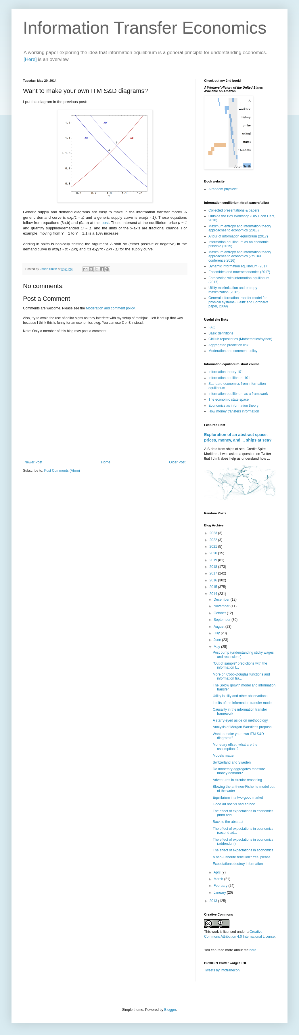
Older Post (177, 462)
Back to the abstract (228, 822)
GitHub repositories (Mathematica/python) (240, 339)
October (220, 613)
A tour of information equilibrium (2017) (238, 236)
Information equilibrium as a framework (238, 394)
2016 (214, 580)
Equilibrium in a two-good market (238, 798)
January (220, 893)
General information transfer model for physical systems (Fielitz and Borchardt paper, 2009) (238, 302)
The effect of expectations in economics (243, 850)
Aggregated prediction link (228, 345)
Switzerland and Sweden (232, 762)
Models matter (224, 756)
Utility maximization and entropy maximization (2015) (232, 290)
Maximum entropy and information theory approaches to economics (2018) (239, 228)
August (219, 627)
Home (105, 462)
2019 (214, 560)
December (222, 600)
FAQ (211, 327)
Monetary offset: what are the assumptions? (235, 747)
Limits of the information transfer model (242, 703)
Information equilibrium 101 (229, 378)
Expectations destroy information (238, 864)
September (222, 620)
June (218, 640)
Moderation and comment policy (110, 308)
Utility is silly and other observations (240, 696)
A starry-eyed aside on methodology (240, 720)
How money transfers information (233, 411)
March (219, 879)
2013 (214, 901)
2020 (214, 553)
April (217, 872)
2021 (214, 547)
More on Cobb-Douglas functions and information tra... (241, 676)
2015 (214, 587)
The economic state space (228, 399)
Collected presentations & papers (233, 210)
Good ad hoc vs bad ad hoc (234, 804)
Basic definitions (220, 333)
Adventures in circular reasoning (237, 780)
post (105, 222)
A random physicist (222, 189)
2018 (214, 567)
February (221, 886)
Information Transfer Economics (145, 27)
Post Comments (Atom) (62, 471)
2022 (214, 540)
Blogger (170, 1010)
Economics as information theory (233, 406)
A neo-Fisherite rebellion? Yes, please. (242, 857)
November (222, 606)
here (253, 950)
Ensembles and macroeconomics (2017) (239, 272)
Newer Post (33, 462)
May (217, 647)
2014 (214, 594)
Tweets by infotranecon (221, 970)
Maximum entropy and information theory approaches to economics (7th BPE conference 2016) (239, 256)
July (217, 633)
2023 (214, 533)
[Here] (30, 59)
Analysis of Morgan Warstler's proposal (242, 727)
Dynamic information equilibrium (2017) (238, 266)
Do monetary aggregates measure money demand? (239, 771)
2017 (214, 573)
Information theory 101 (225, 372)
